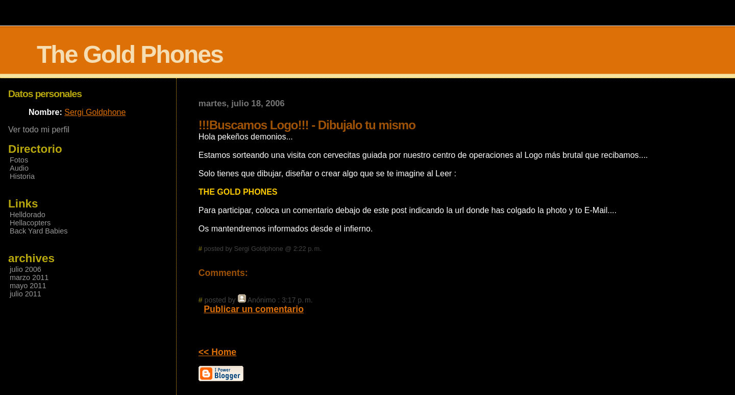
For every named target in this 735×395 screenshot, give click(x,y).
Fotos (19, 160)
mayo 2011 (28, 286)
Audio (19, 168)
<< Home (217, 352)
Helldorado (27, 215)
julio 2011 (25, 294)
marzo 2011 (29, 277)
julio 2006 (25, 269)
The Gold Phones (130, 54)
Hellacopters (30, 223)
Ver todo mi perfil (38, 129)
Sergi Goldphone (95, 112)
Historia (22, 176)
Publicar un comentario (254, 309)
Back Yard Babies (38, 231)
